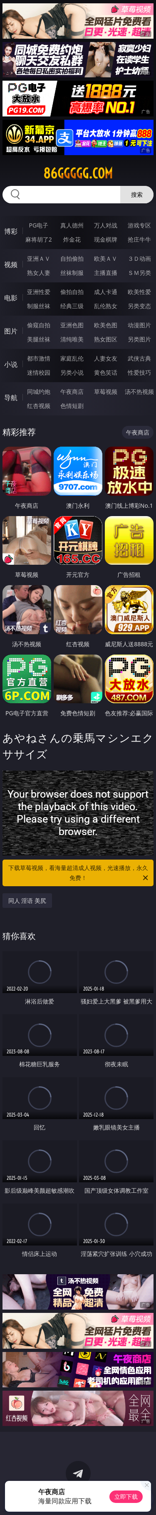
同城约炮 (38, 391)
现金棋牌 (105, 239)
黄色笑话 (105, 372)
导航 (10, 397)
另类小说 (72, 372)
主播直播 (105, 273)
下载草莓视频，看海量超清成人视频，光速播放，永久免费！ (79, 873)
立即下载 (126, 1496)
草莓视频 (105, 391)
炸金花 (72, 239)
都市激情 (38, 358)
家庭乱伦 (72, 358)
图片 (10, 331)
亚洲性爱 (38, 292)
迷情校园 (38, 372)
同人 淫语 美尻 (27, 901)
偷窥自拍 (38, 325)
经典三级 (72, 306)
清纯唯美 (72, 339)
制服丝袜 (38, 306)
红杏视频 (38, 406)
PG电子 (38, 225)
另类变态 (139, 306)
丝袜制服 (72, 273)
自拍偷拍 (72, 258)
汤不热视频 (139, 391)
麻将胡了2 (38, 239)
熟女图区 (105, 339)
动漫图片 (139, 325)
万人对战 (105, 225)
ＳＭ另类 (139, 273)
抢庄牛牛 (139, 239)
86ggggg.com (78, 173)
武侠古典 (139, 358)
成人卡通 (105, 292)
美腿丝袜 (38, 339)
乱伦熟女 (105, 306)
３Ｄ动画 (139, 258)
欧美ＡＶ (105, 258)
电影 (10, 297)
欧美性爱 (139, 292)
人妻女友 (105, 358)
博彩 (10, 231)
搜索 (137, 194)
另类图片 (139, 339)
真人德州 (72, 225)
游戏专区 (139, 225)
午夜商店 (72, 391)
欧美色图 (105, 325)
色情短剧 (72, 406)
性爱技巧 (139, 372)
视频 (10, 264)
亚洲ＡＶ (38, 258)
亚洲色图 (72, 325)
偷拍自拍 (72, 292)
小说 (10, 364)
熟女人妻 (38, 273)
